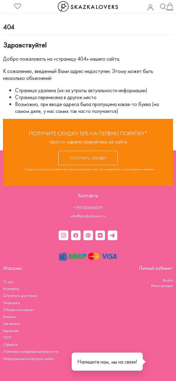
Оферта (10, 344)
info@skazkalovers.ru (88, 216)
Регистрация (162, 285)
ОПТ (7, 337)
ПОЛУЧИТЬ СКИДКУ (88, 158)
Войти (168, 280)
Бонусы (9, 316)
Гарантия (11, 330)
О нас (8, 281)
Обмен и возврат (18, 309)
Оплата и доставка (20, 295)
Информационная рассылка (28, 358)
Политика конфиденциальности (30, 351)
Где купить (11, 323)
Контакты (11, 288)
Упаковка (11, 302)
